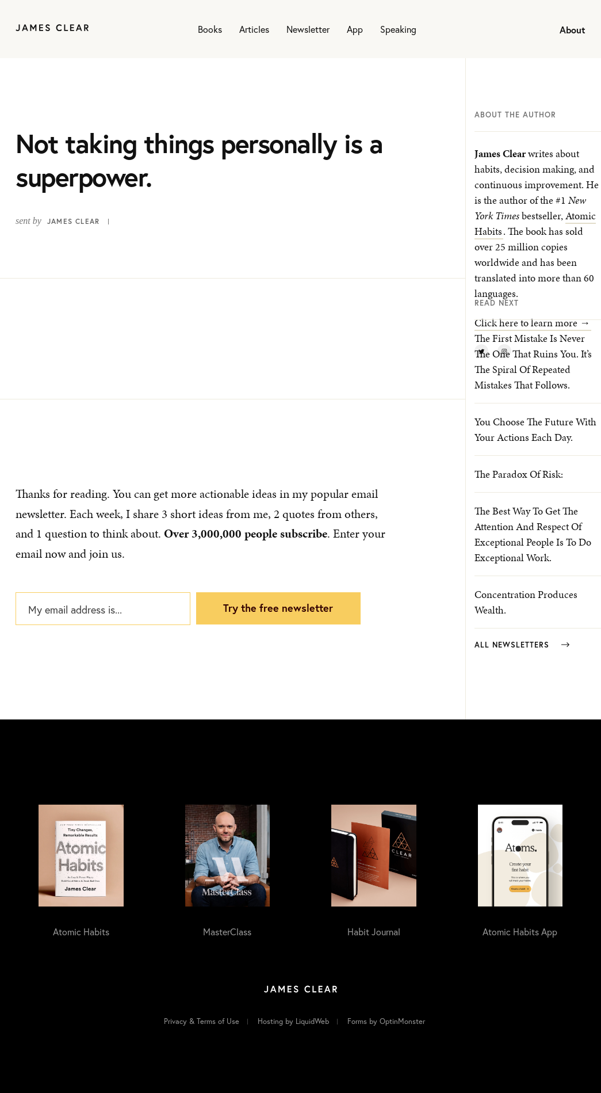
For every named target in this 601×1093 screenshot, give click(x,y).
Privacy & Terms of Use (201, 1021)
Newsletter (308, 29)
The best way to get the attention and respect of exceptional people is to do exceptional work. (532, 534)
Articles (254, 29)
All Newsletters (521, 645)
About (572, 30)
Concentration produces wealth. (525, 602)
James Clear (73, 221)
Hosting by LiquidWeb (293, 1021)
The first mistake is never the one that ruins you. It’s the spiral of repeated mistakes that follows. (533, 361)
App (355, 29)
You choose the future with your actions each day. (535, 429)
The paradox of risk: (518, 474)
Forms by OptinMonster (386, 1021)
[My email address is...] (103, 609)
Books (210, 29)
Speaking (398, 29)
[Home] (52, 29)
